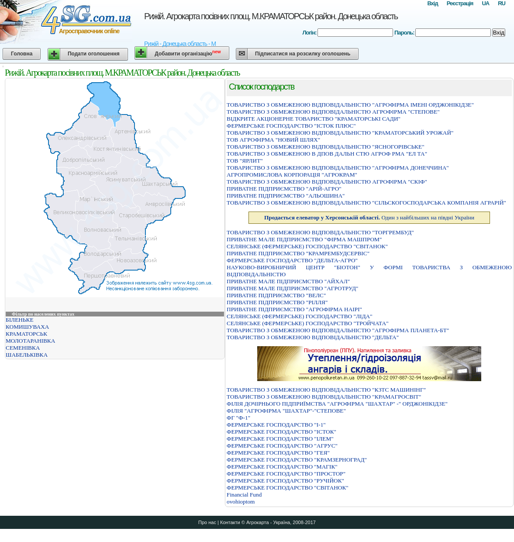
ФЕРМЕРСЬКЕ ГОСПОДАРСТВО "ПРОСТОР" (286, 473)
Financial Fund (244, 494)
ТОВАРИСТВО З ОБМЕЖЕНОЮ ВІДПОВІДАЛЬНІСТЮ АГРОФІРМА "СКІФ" (327, 181)
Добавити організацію (188, 53)
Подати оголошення (94, 54)
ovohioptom (241, 501)
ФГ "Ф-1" (238, 417)
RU (501, 3)
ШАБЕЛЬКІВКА (27, 354)
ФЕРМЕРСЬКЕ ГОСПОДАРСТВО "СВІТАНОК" (287, 487)
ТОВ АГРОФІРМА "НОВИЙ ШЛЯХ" (273, 139)
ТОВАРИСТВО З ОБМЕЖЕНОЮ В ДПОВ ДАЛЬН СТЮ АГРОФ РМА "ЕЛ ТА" (327, 153)
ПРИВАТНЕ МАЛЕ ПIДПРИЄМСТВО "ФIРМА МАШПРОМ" (304, 239)
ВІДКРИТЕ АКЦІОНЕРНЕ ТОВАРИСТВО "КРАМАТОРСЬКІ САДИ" (313, 118)
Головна (21, 54)
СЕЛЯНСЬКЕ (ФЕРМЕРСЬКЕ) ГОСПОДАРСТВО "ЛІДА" (300, 316)
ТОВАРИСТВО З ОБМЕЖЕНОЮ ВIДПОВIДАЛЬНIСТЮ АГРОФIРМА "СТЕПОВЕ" (333, 111)
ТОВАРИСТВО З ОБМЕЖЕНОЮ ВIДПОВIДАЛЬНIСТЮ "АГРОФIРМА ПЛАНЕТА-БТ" (338, 330)
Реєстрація (460, 3)
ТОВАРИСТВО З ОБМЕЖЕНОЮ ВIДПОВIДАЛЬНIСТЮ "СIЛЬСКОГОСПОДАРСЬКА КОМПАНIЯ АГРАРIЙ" (366, 202)
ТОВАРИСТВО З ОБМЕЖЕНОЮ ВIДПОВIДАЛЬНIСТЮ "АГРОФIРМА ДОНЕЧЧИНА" (338, 167)
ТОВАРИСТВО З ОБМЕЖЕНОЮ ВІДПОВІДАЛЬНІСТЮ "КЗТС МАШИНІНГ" (326, 389)
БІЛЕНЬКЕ (20, 319)
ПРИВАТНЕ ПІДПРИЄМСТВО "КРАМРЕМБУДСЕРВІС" (298, 253)
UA (485, 3)
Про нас (207, 522)
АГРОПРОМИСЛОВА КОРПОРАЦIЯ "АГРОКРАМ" (292, 174)
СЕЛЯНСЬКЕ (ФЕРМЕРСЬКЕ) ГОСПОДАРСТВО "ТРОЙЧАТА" (308, 323)
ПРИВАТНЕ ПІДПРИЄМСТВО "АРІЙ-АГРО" (284, 188)
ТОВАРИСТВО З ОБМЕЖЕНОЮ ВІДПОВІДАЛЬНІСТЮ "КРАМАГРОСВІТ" (324, 396)
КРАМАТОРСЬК (26, 333)
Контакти (230, 522)
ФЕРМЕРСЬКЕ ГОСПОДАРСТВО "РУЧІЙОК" (285, 480)
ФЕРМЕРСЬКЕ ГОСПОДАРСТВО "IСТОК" (281, 431)
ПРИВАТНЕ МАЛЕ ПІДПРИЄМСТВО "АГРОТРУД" (293, 288)
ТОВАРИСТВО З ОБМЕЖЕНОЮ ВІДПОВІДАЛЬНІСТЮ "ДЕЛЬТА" (313, 337)
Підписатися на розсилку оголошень (302, 54)
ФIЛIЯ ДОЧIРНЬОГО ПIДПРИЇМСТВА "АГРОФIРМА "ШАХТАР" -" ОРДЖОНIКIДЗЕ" (337, 403)
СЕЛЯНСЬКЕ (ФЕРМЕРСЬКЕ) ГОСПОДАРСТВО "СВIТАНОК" (307, 246)
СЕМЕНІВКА (23, 347)
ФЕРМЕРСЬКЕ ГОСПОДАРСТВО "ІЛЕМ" (280, 438)
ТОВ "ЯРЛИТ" (245, 160)
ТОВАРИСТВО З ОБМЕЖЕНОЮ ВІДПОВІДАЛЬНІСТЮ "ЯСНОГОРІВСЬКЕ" (325, 146)
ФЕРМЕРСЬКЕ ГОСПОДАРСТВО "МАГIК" (282, 466)
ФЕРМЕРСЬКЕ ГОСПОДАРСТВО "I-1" (276, 424)
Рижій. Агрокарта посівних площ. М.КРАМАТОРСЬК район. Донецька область (270, 16)
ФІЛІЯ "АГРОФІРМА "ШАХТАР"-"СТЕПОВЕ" (286, 410)
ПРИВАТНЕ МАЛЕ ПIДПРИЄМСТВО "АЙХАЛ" (288, 281)
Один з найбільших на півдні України (369, 217)
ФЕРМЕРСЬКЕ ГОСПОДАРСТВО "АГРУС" (282, 445)
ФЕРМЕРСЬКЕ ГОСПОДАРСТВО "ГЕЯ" (278, 452)
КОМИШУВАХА (27, 326)
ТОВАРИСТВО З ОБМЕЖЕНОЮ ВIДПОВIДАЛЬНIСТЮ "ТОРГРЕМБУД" (320, 232)
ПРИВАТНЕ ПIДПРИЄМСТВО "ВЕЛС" (276, 295)
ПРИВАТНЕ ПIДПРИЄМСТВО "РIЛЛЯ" (277, 302)
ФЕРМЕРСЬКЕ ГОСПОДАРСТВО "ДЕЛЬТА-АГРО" (292, 260)
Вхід (432, 3)
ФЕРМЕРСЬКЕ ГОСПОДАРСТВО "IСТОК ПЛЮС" (291, 125)
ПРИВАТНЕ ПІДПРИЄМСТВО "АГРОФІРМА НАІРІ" (294, 309)
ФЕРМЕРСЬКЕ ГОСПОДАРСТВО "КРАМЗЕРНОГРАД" (297, 459)
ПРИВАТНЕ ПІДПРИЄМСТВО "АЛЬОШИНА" (286, 195)
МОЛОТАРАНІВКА (30, 340)
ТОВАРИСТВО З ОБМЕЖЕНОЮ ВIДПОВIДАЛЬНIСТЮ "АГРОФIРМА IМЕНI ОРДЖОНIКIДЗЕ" (350, 104)
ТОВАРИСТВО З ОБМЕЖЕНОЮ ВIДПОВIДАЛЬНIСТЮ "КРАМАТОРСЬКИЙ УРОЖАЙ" (340, 132)
